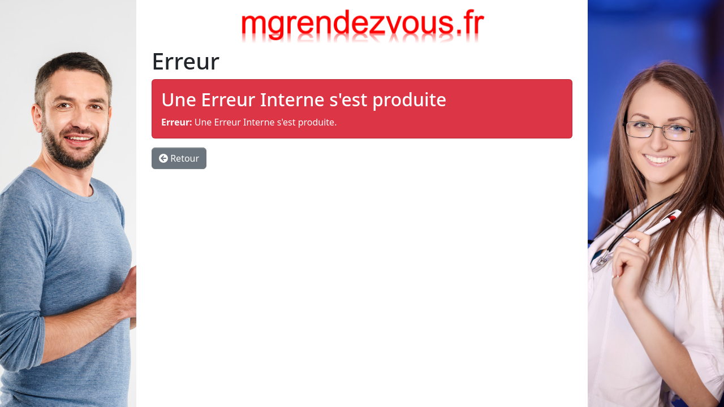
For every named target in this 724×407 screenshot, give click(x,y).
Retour (179, 158)
